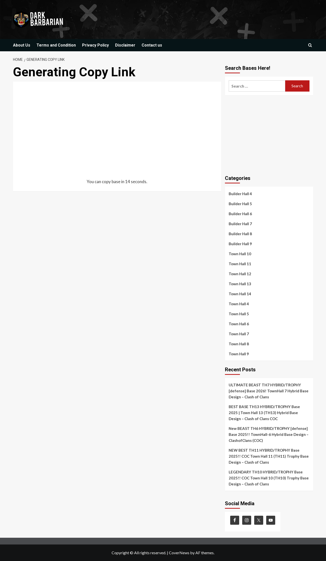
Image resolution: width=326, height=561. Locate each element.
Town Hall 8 (239, 344)
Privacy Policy (95, 45)
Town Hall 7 (239, 334)
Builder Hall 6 (240, 213)
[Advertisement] (117, 134)
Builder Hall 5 (240, 203)
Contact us (152, 45)
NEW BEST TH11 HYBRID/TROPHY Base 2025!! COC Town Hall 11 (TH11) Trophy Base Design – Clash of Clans (269, 456)
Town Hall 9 (239, 354)
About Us (21, 45)
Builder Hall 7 (240, 223)
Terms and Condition (56, 45)
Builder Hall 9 (240, 243)
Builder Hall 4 (240, 193)
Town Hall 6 (239, 324)
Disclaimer (125, 45)
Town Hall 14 (240, 294)
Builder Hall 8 (240, 233)
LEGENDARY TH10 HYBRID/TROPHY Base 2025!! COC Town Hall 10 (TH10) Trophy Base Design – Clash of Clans (269, 478)
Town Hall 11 (240, 263)
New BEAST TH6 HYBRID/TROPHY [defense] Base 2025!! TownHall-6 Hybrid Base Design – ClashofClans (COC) (268, 434)
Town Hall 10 (240, 253)
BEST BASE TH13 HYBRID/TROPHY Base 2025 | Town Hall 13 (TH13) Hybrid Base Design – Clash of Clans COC (264, 412)
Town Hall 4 (239, 304)
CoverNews (179, 552)
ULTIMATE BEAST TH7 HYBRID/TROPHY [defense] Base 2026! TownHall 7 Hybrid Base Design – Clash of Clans (268, 391)
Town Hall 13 (240, 284)
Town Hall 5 (239, 314)
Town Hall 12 (240, 273)
